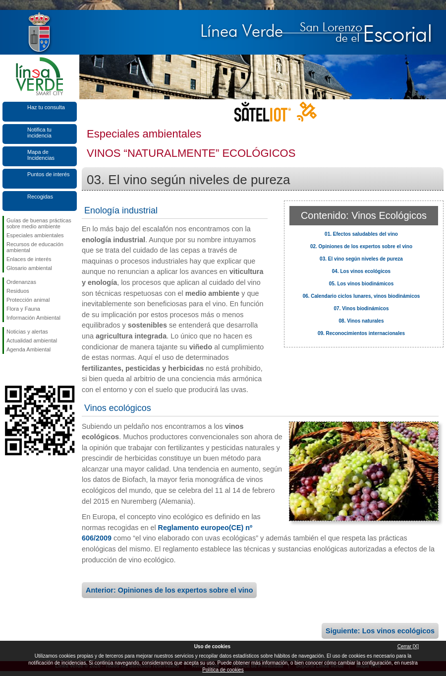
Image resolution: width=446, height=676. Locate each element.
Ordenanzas (21, 282)
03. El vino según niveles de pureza (361, 259)
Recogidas (40, 197)
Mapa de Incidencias (41, 155)
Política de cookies (222, 670)
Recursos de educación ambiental (34, 247)
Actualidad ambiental (31, 340)
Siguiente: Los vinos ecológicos (380, 631)
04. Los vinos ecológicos (361, 271)
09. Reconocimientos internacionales (361, 333)
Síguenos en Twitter (25, 370)
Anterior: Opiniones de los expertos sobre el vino (169, 590)
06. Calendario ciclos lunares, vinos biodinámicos (361, 296)
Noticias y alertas (27, 332)
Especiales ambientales (35, 235)
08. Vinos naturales (361, 321)
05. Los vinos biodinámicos (361, 283)
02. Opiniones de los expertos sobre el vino (361, 246)
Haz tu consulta (46, 107)
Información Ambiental (33, 318)
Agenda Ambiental (28, 349)
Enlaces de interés (29, 259)
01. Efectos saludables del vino (361, 234)
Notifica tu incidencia (39, 132)
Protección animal (28, 300)
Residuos (17, 291)
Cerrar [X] (408, 646)
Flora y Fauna (23, 309)
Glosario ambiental (29, 268)
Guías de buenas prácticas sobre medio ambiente (38, 223)
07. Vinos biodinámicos (361, 308)
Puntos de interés (48, 174)
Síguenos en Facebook (8, 370)
